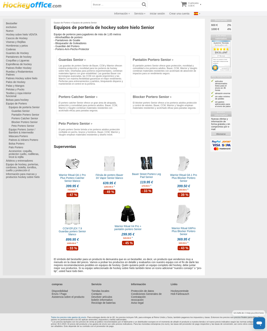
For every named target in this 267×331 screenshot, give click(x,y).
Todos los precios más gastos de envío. (69, 317)
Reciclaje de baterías (103, 302)
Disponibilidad (60, 290)
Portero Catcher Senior (24, 118)
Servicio (139, 13)
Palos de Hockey (15, 82)
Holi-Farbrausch (180, 293)
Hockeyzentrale (180, 290)
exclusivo (11, 27)
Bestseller (11, 23)
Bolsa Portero (16, 143)
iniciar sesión (157, 13)
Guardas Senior (20, 110)
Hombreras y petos (17, 45)
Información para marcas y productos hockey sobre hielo (23, 175)
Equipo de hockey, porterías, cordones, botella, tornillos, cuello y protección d (22, 167)
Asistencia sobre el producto (68, 296)
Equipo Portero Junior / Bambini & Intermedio (22, 131)
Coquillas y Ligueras (17, 60)
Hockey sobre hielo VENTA (21, 34)
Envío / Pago (59, 293)
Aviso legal (137, 302)
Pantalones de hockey (19, 56)
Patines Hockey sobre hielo (21, 78)
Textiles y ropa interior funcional (18, 95)
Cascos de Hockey (17, 38)
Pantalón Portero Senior (25, 114)
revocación (137, 299)
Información (121, 13)
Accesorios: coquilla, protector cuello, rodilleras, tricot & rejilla (24, 154)
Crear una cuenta (179, 13)
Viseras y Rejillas (16, 41)
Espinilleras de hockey (19, 64)
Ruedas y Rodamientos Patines (19, 73)
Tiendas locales (100, 290)
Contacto (96, 293)
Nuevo (9, 30)
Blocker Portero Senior (24, 122)
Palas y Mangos (15, 85)
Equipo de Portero (16, 103)
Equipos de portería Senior (24, 107)
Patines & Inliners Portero (23, 139)
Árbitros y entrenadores (19, 160)
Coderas (11, 49)
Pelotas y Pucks (15, 89)
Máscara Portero (18, 136)
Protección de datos (142, 290)
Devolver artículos (101, 296)
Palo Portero (16, 147)
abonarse (221, 134)
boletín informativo (102, 299)
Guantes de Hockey (17, 53)
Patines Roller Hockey (19, 67)
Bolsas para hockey (17, 99)
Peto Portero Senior (22, 125)
